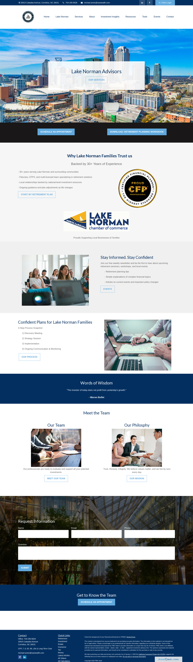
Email (74, 528)
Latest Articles (64, 655)
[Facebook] (150, 2)
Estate (60, 644)
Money (61, 653)
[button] (47, 16)
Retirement (62, 638)
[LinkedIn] (142, 2)
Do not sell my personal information (134, 656)
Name (21, 528)
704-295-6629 (30, 639)
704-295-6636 (69, 3)
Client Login (165, 3)
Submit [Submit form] (25, 568)
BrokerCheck (131, 637)
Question (22, 544)
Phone (127, 528)
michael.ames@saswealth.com (95, 3)
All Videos (62, 658)
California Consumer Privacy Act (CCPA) (152, 654)
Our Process (29, 357)
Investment (62, 641)
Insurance (62, 647)
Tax (59, 650)
